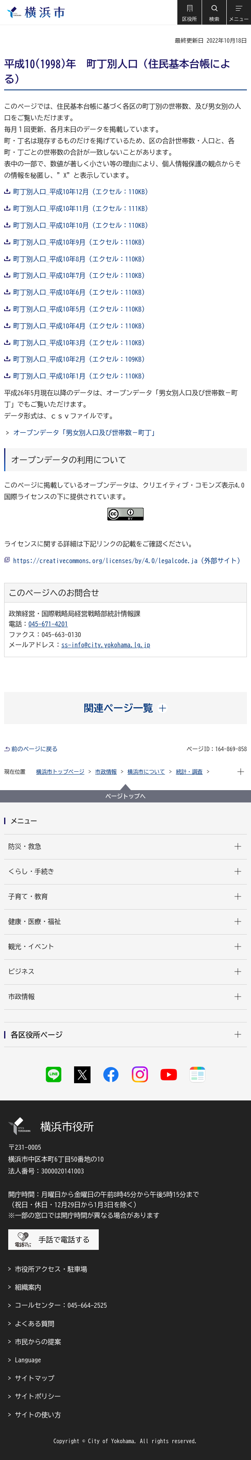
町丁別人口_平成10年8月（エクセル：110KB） (80, 259)
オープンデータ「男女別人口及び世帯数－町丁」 (85, 432)
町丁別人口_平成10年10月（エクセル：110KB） (82, 225)
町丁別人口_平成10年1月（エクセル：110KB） (80, 376)
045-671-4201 (48, 624)
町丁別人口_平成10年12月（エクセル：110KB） (82, 191)
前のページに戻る (35, 749)
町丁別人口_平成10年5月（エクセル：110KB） (80, 309)
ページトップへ (125, 796)
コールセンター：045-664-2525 (61, 1305)
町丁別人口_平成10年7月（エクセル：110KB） (80, 275)
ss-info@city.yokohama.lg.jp (105, 645)
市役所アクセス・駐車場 (51, 1269)
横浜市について (146, 772)
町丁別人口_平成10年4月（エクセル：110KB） (80, 326)
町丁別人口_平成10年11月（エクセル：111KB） (82, 208)
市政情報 (106, 772)
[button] (189, 12)
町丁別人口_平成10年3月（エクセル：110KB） (80, 342)
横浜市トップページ (60, 772)
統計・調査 (189, 772)
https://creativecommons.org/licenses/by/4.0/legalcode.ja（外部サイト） (128, 560)
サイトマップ (34, 1378)
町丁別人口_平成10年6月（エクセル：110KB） (80, 292)
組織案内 (28, 1287)
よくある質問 (34, 1323)
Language (28, 1360)
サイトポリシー (38, 1396)
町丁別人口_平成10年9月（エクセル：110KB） (80, 242)
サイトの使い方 (38, 1415)
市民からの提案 (38, 1342)
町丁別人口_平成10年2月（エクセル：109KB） (80, 359)
